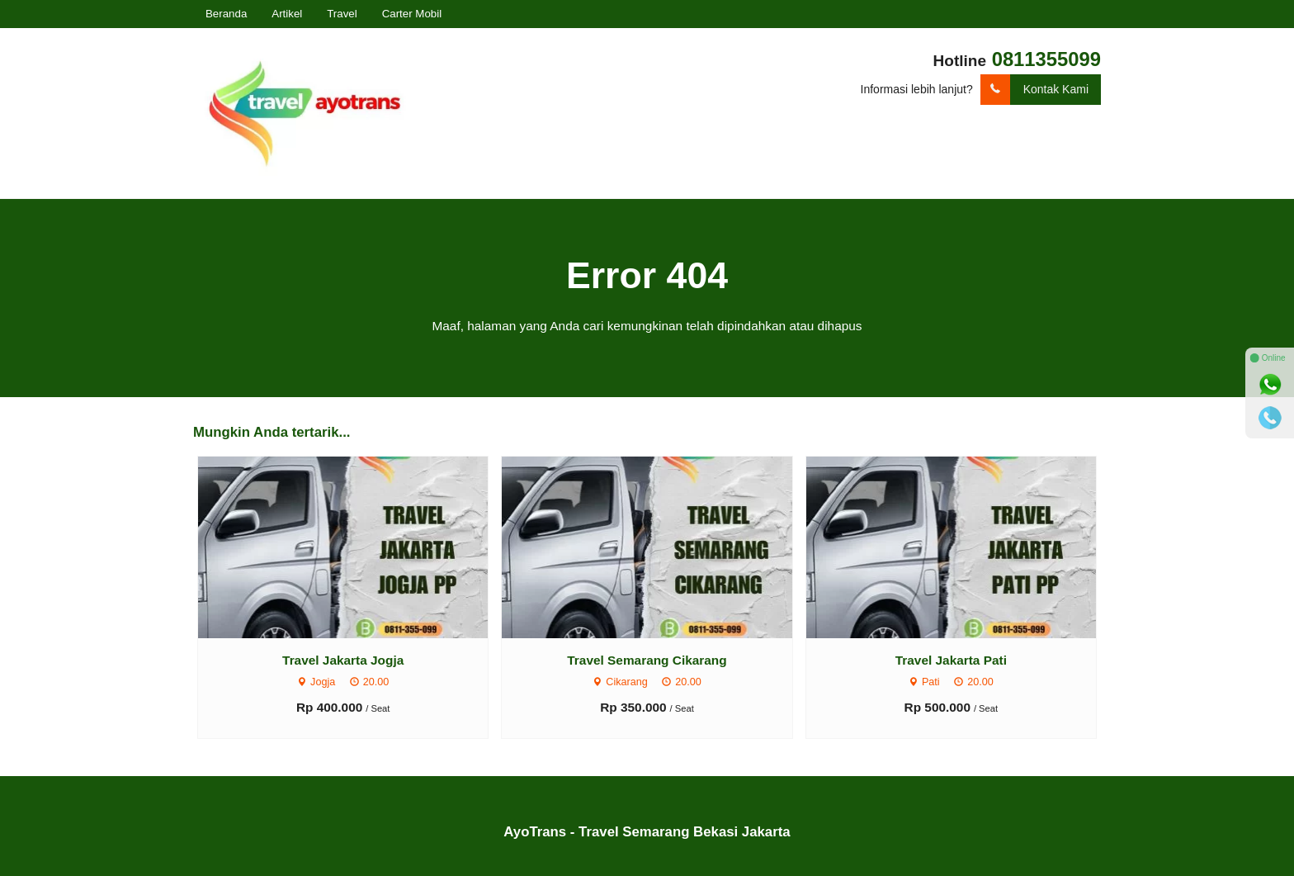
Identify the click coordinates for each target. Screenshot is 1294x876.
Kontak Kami (1034, 89)
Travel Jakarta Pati (951, 660)
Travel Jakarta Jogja (343, 660)
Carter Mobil (412, 13)
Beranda (226, 13)
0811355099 (1046, 59)
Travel (342, 13)
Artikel (287, 13)
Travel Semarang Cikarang (646, 660)
